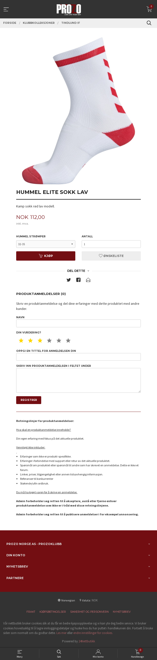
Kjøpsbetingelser (52, 611)
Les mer (61, 633)
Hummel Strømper (31, 236)
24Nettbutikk (86, 641)
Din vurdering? (28, 332)
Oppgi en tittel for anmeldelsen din (78, 355)
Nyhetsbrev (122, 611)
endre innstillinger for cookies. (93, 633)
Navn (78, 321)
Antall (87, 236)
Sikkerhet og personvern (89, 611)
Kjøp (46, 256)
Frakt (30, 611)
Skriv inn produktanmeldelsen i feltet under (78, 378)
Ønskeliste (111, 256)
